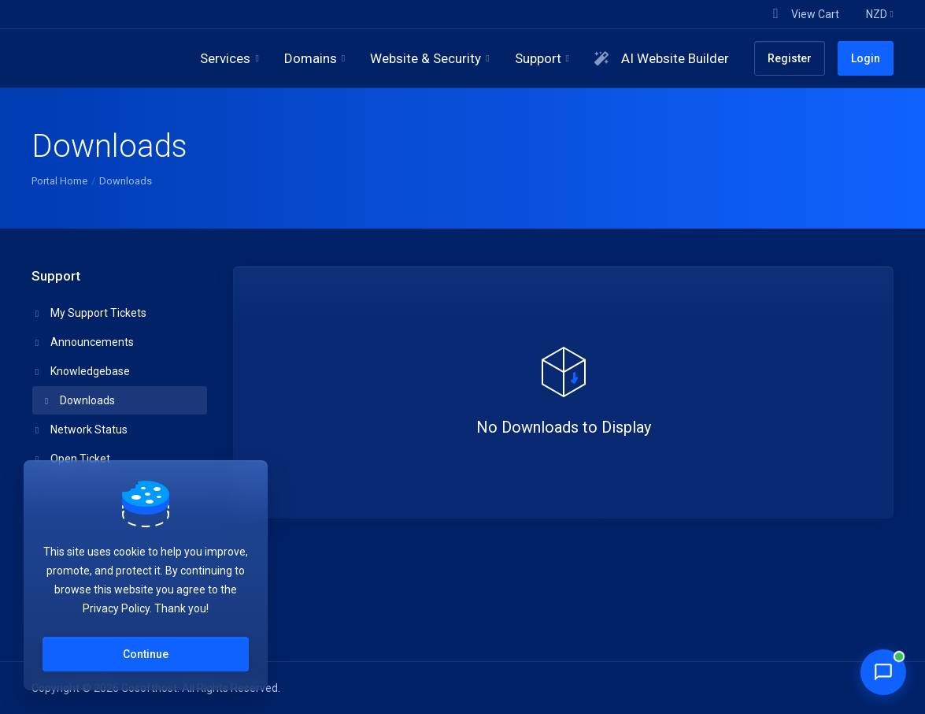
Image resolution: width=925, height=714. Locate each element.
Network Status (80, 429)
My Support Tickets (89, 313)
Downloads (78, 400)
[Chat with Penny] (883, 672)
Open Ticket (71, 458)
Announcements (83, 342)
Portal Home (59, 181)
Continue (145, 654)
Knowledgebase (81, 371)
